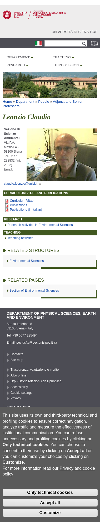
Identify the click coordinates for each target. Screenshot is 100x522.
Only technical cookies (50, 501)
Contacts (17, 354)
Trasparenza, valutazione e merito (35, 369)
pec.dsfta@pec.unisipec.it (36, 342)
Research (16, 65)
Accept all (50, 511)
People (43, 102)
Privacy (16, 398)
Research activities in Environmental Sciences (40, 225)
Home (7, 102)
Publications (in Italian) (26, 209)
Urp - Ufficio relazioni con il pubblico (36, 381)
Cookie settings (21, 393)
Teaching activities (20, 238)
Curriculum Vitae (21, 201)
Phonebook (95, 43)
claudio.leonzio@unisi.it (22, 183)
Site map (17, 360)
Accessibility (19, 387)
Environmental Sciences (26, 261)
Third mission (66, 65)
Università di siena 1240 (74, 32)
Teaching (62, 57)
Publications (18, 205)
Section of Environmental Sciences (34, 290)
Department (18, 57)
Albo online (18, 375)
